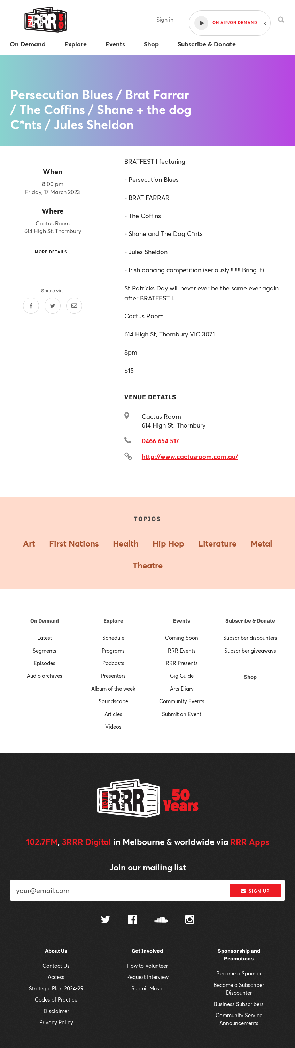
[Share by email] (74, 306)
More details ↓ (53, 251)
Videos (113, 726)
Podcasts (113, 663)
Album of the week (113, 688)
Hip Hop (168, 543)
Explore (113, 621)
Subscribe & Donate (250, 621)
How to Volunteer (147, 965)
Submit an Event (181, 714)
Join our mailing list (147, 867)
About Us (56, 951)
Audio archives (44, 675)
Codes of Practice (56, 999)
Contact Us (56, 965)
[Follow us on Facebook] (132, 920)
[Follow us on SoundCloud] (161, 920)
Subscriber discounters (250, 637)
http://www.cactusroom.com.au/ (190, 456)
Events (181, 621)
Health (126, 543)
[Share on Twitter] (53, 306)
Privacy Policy (56, 1022)
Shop (250, 677)
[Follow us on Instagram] (189, 920)
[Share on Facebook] (31, 306)
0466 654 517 (160, 441)
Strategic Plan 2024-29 (56, 988)
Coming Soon (181, 637)
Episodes (44, 663)
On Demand (44, 621)
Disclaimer (56, 1011)
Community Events (181, 701)
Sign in (164, 19)
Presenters (113, 675)
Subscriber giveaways (250, 650)
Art (29, 543)
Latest (44, 637)
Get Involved (147, 951)
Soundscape (113, 701)
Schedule (113, 637)
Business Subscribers (239, 1004)
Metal (261, 543)
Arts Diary (182, 688)
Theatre (148, 565)
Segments (44, 650)
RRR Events (182, 650)
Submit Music (147, 988)
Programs (113, 650)
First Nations (74, 543)
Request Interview (147, 976)
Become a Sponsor (239, 973)
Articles (113, 714)
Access (56, 976)
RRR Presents (182, 663)
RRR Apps (249, 841)
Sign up (255, 891)
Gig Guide (182, 675)
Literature (217, 543)
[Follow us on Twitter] (105, 920)
